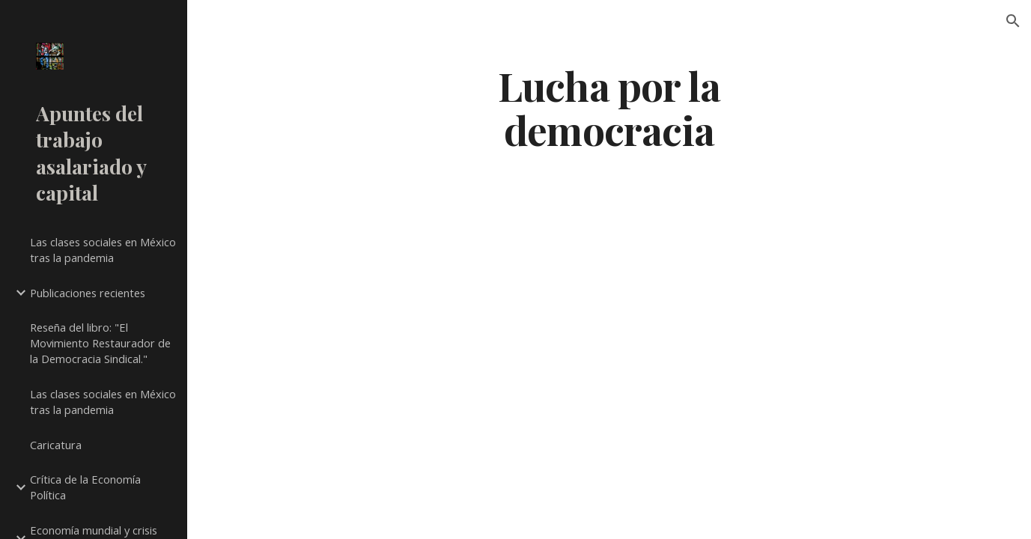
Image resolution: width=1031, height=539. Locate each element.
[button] (1013, 21)
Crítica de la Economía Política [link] (85, 487)
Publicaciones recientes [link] (87, 292)
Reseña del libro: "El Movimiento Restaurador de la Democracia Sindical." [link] (100, 343)
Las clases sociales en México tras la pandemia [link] (103, 249)
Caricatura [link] (56, 444)
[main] (609, 107)
